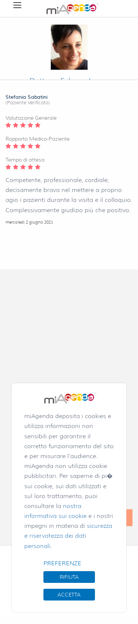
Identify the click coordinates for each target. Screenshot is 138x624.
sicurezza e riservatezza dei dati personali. (68, 535)
